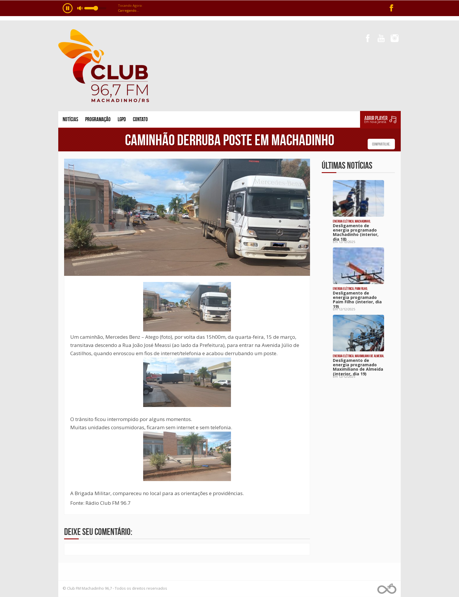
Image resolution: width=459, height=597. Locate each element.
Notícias (70, 119)
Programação (98, 119)
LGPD (122, 119)
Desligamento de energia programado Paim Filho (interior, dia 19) (357, 299)
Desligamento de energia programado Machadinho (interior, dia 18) (355, 232)
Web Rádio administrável (386, 589)
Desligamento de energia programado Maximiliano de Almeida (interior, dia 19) (358, 367)
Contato (140, 119)
